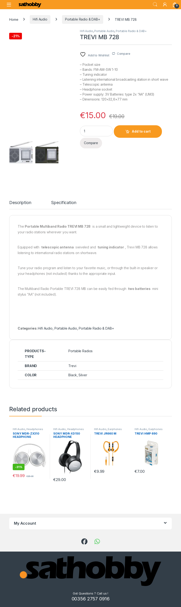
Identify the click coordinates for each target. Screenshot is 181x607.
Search (155, 4)
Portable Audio (104, 31)
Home (13, 19)
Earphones (115, 429)
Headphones (34, 429)
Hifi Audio (40, 19)
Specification (63, 203)
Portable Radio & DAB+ (82, 19)
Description (20, 203)
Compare (123, 53)
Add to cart (141, 131)
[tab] (20, 205)
